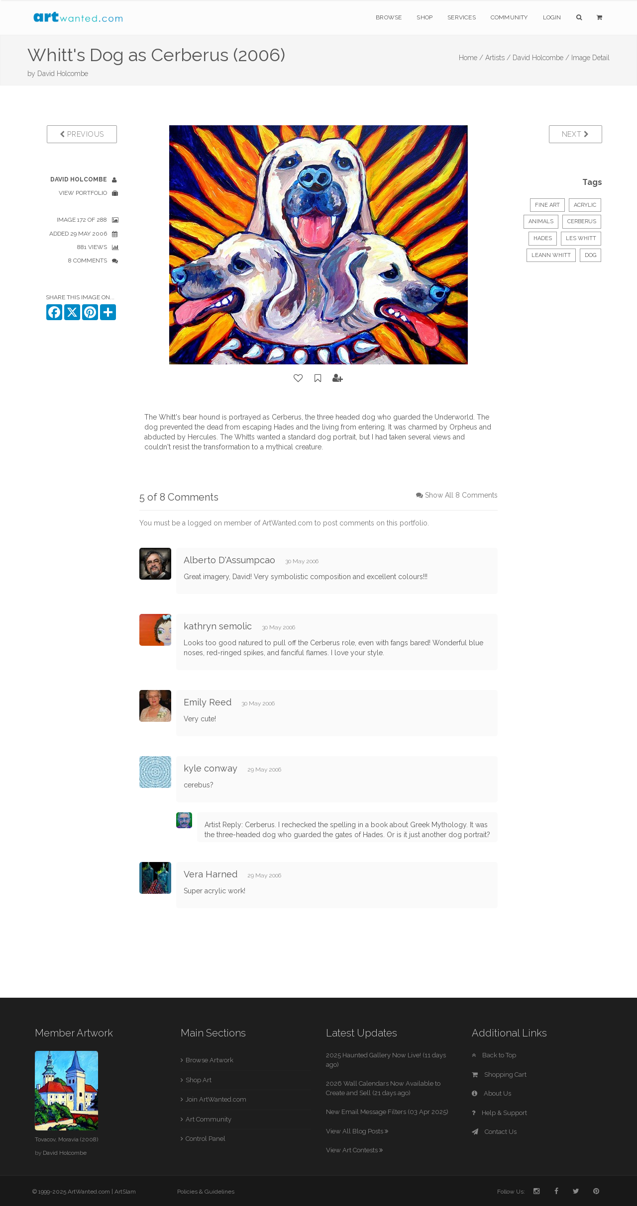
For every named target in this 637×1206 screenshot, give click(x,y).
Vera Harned (210, 874)
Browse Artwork (209, 1060)
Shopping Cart (499, 1074)
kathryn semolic (218, 626)
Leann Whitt (551, 255)
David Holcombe (62, 74)
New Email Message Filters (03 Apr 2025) (387, 1112)
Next (575, 134)
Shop (424, 17)
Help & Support (499, 1113)
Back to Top (494, 1055)
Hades (542, 238)
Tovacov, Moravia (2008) (66, 1139)
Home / (471, 58)
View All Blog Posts (357, 1131)
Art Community (208, 1119)
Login (552, 17)
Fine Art (547, 205)
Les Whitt (581, 238)
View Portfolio (83, 192)
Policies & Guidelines (205, 1191)
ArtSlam (125, 1191)
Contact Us (494, 1131)
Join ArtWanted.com (216, 1099)
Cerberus (581, 221)
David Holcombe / (541, 58)
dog (590, 255)
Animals (541, 221)
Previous (82, 134)
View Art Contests (354, 1150)
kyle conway (210, 768)
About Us (491, 1093)
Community (509, 17)
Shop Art (199, 1080)
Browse (389, 17)
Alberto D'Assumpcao (229, 560)
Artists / (498, 58)
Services (461, 17)
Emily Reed (207, 702)
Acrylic (585, 205)
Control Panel (205, 1138)
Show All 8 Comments (461, 495)
